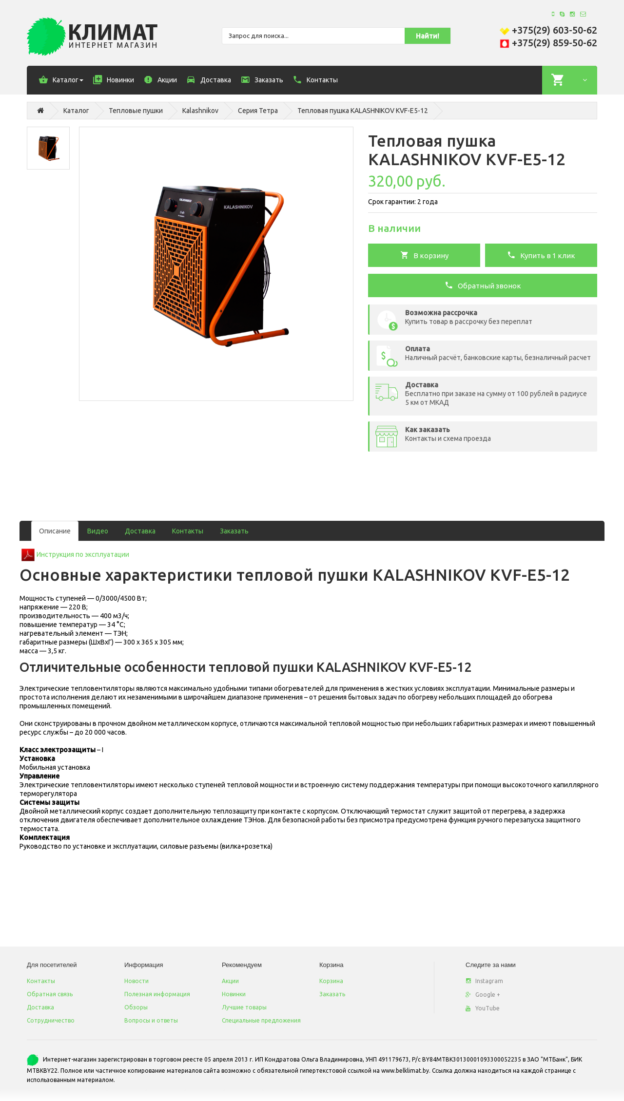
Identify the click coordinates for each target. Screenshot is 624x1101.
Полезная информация (157, 994)
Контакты (187, 531)
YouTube (483, 1008)
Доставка (140, 531)
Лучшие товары (244, 1007)
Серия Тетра (258, 110)
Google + (483, 994)
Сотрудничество (51, 1020)
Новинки (234, 994)
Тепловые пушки (136, 110)
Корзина (331, 981)
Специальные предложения (261, 1020)
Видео (97, 531)
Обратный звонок (483, 285)
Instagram (484, 981)
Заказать (234, 531)
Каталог (76, 110)
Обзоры (136, 1007)
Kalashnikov (200, 110)
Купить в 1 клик (541, 255)
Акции (230, 981)
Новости (136, 981)
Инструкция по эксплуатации (83, 554)
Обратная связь (50, 994)
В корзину (424, 255)
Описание (55, 531)
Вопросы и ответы (151, 1020)
